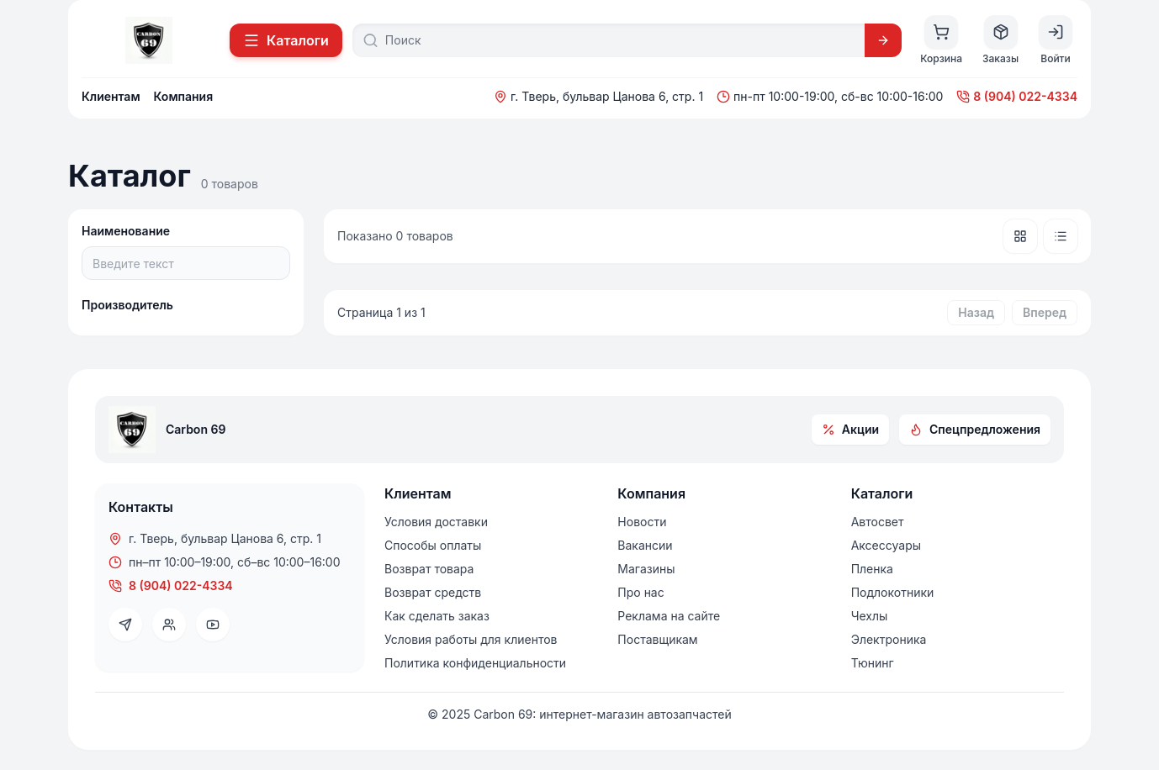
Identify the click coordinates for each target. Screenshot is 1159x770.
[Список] (1060, 236)
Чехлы (869, 616)
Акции (850, 429)
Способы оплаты (432, 545)
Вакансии (644, 545)
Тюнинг (872, 663)
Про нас (640, 592)
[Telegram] (125, 624)
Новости (641, 521)
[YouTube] (213, 624)
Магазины (646, 569)
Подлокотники (892, 592)
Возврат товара (429, 569)
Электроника (889, 639)
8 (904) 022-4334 (1016, 96)
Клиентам (111, 96)
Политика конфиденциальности (475, 663)
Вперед (1044, 312)
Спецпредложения (974, 429)
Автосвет (877, 521)
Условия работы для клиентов (470, 639)
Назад (976, 312)
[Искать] (883, 40)
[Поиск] (620, 40)
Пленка (872, 569)
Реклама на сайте (668, 616)
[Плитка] (1020, 236)
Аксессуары (886, 545)
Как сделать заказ (437, 616)
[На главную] (149, 40)
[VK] (169, 624)
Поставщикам (657, 639)
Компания (184, 96)
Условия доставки (436, 521)
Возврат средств (432, 592)
